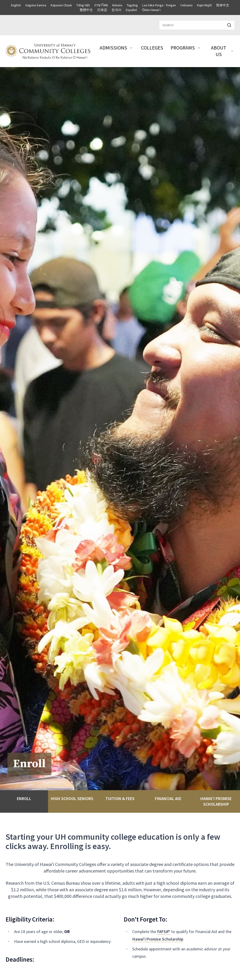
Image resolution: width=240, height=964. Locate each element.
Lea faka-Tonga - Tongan (159, 5)
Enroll (24, 798)
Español (131, 10)
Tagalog (132, 5)
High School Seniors (72, 798)
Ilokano (117, 5)
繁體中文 (86, 10)
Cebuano (186, 5)
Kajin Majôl (204, 5)
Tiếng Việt (83, 5)
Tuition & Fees (120, 798)
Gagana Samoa (35, 5)
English (16, 5)
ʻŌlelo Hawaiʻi (151, 10)
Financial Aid (168, 798)
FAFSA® (163, 931)
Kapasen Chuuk (61, 5)
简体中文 (222, 5)
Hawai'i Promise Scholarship (216, 801)
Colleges (152, 48)
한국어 (116, 10)
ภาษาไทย (101, 5)
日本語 (102, 10)
